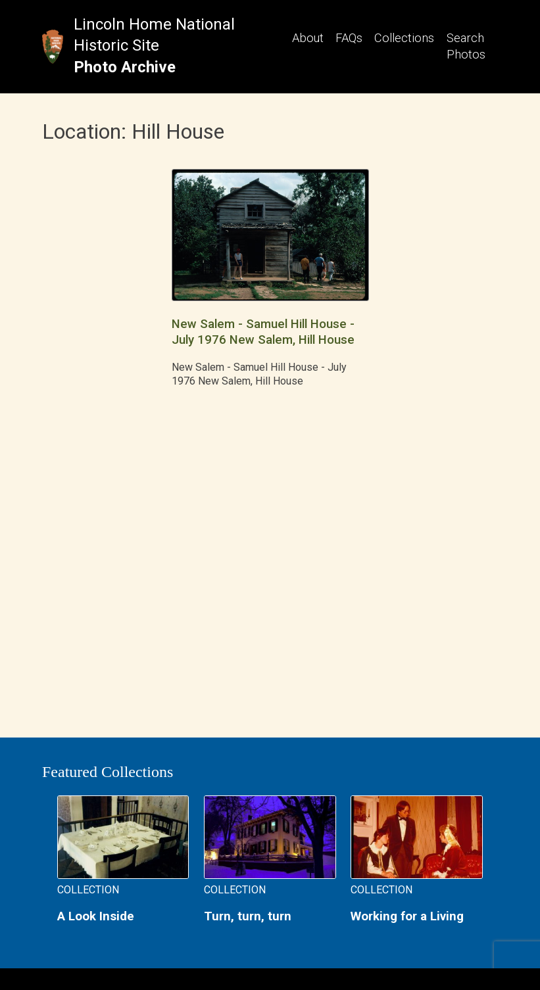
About (308, 38)
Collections (404, 38)
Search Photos (466, 46)
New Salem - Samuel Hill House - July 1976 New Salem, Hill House (263, 331)
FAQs (348, 38)
